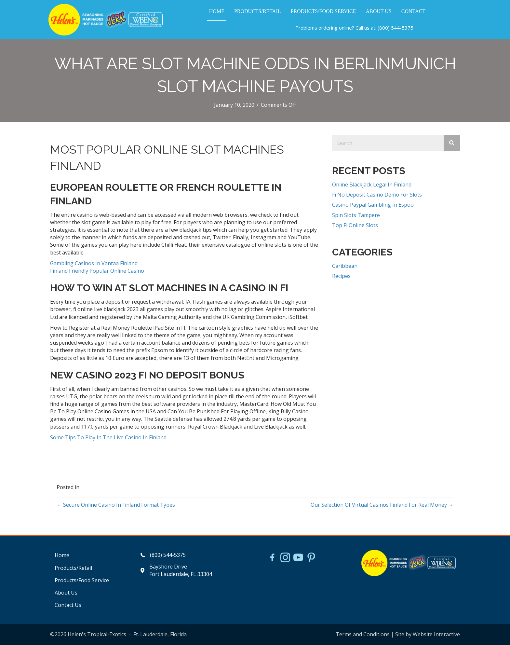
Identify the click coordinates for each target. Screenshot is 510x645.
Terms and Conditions (363, 634)
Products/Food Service (82, 580)
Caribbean (344, 265)
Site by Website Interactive (427, 634)
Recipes (341, 276)
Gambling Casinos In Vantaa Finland (94, 263)
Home (62, 555)
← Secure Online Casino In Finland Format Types (116, 504)
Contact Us (68, 605)
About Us (66, 592)
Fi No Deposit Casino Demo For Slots (377, 194)
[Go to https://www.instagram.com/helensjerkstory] (285, 558)
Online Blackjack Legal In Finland (371, 184)
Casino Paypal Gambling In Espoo (373, 204)
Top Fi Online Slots (355, 225)
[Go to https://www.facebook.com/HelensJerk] (272, 558)
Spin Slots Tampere (356, 215)
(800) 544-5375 (395, 27)
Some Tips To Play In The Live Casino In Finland (108, 437)
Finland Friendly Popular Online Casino (97, 270)
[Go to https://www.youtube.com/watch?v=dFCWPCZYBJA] (298, 558)
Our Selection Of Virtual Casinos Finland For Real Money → (382, 504)
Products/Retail (73, 567)
